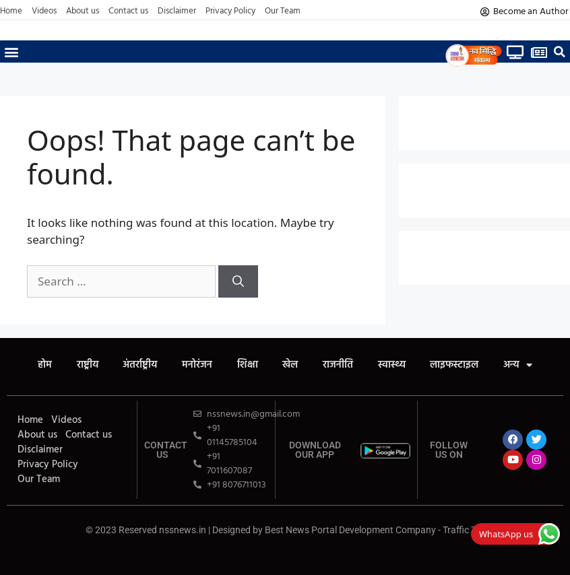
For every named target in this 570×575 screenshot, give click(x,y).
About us (82, 11)
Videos (44, 11)
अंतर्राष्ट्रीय (134, 365)
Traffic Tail (464, 530)
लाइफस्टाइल (462, 365)
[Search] (238, 281)
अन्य (527, 365)
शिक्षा (246, 365)
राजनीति (341, 365)
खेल (291, 365)
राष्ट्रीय (79, 365)
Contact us (128, 11)
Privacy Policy (230, 11)
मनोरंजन (194, 365)
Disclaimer (177, 11)
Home (11, 11)
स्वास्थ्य (397, 365)
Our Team (282, 11)
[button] (11, 51)
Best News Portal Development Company (350, 530)
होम (35, 365)
